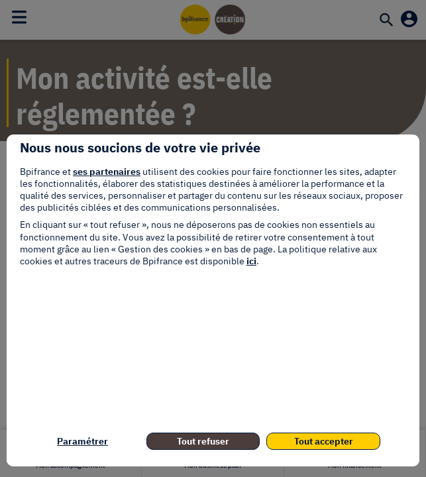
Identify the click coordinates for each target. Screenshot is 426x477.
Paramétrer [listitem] (82, 441)
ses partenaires (106, 172)
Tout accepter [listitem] (323, 441)
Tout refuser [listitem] (203, 441)
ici (251, 261)
